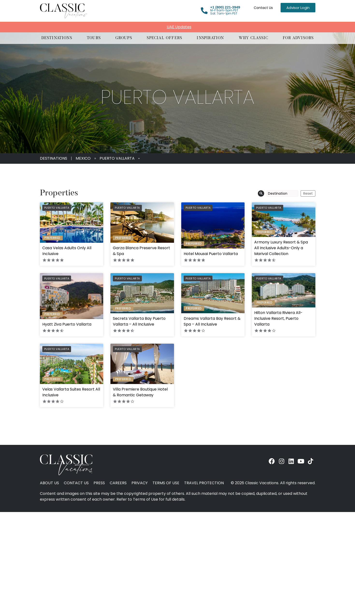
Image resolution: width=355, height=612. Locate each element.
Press (99, 483)
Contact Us (263, 7)
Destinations (53, 158)
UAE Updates (179, 27)
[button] (57, 38)
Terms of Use (165, 483)
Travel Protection (204, 483)
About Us (49, 483)
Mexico (83, 158)
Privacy (139, 483)
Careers (118, 483)
